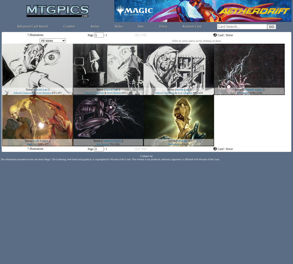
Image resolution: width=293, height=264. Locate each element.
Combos (69, 26)
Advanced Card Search (32, 26)
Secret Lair (41, 89)
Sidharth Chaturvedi (23, 93)
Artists (94, 26)
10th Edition (41, 141)
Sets (141, 26)
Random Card (192, 26)
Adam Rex (32, 144)
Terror (29, 89)
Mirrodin (182, 141)
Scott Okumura (43, 93)
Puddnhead (173, 144)
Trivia (163, 26)
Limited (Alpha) (253, 89)
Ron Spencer (243, 93)
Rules (119, 26)
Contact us (146, 156)
